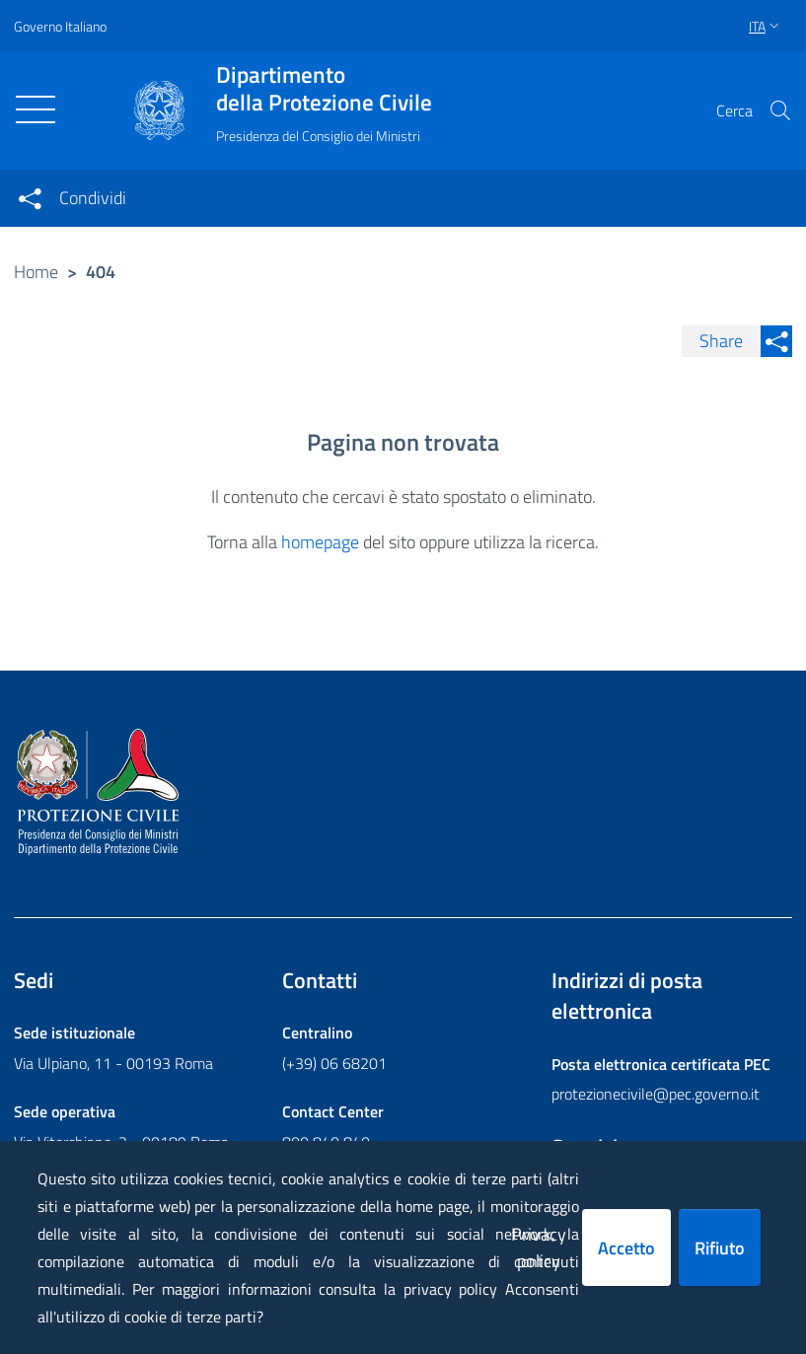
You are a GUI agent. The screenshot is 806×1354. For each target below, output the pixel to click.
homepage (320, 542)
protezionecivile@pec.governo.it (655, 1093)
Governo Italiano (60, 26)
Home (36, 271)
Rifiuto (720, 1248)
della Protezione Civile (324, 88)
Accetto (626, 1248)
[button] (780, 110)
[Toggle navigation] (35, 109)
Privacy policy (538, 1247)
